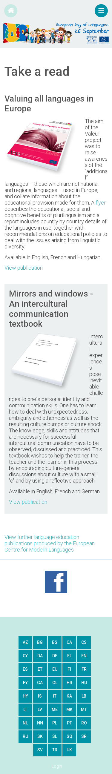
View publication (23, 268)
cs (84, 642)
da (40, 655)
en (84, 655)
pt (69, 723)
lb (84, 696)
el (69, 655)
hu (84, 682)
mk (69, 709)
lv (40, 709)
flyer (101, 202)
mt (84, 709)
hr (69, 682)
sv (40, 749)
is (40, 696)
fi (69, 669)
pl (54, 723)
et (40, 669)
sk (40, 736)
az (25, 642)
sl (54, 736)
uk (69, 749)
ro (84, 723)
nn (40, 723)
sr (84, 736)
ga (40, 682)
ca (69, 642)
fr (84, 669)
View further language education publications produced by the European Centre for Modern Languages (49, 543)
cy (25, 655)
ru (25, 736)
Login (57, 766)
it (54, 696)
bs (54, 642)
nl (25, 723)
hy (25, 696)
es (25, 669)
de (54, 655)
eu (54, 669)
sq (69, 736)
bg (40, 642)
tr (54, 749)
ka (69, 696)
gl (54, 682)
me (55, 709)
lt (25, 709)
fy (25, 682)
